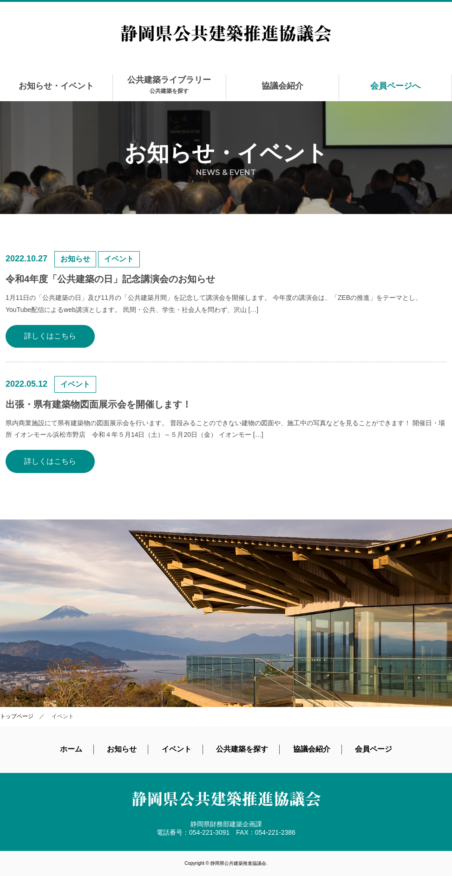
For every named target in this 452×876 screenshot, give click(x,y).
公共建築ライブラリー (169, 84)
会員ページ (373, 749)
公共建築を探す (242, 749)
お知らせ (122, 749)
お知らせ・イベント (56, 86)
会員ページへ (395, 86)
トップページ (16, 716)
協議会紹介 (282, 86)
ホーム (71, 749)
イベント (176, 749)
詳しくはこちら (50, 336)
